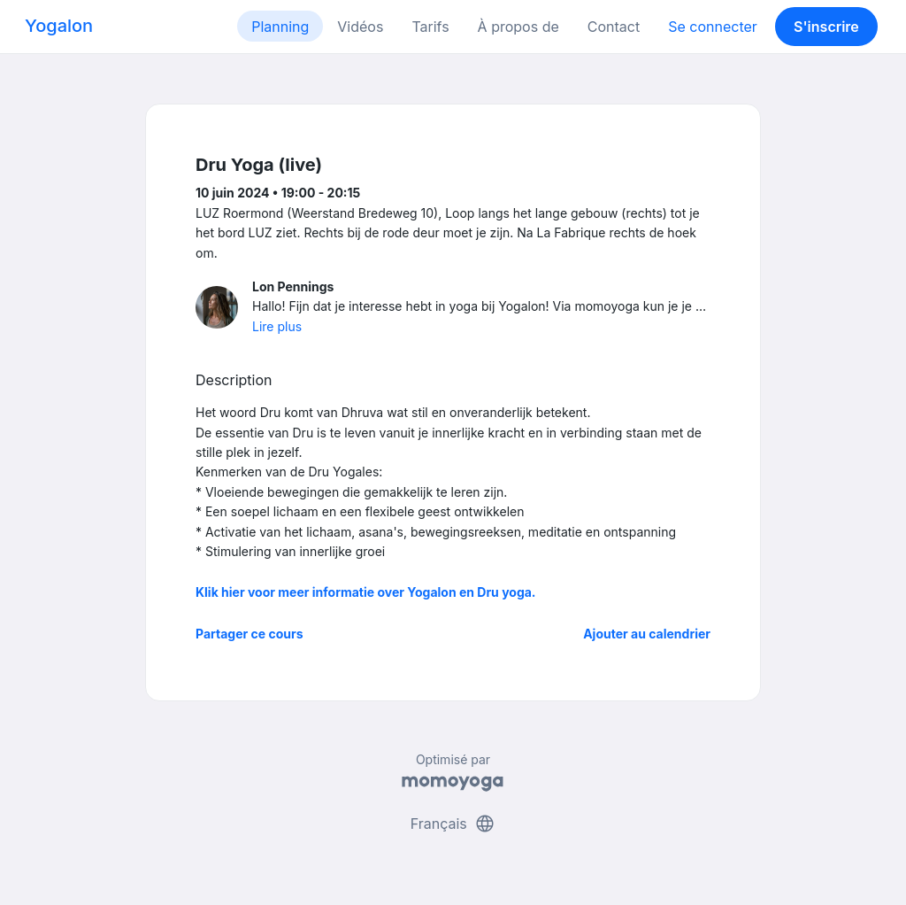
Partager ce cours (249, 633)
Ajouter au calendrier (646, 633)
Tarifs (430, 26)
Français (453, 823)
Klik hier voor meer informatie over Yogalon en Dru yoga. (366, 591)
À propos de (518, 26)
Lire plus (277, 326)
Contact (613, 26)
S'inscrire (826, 26)
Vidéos (360, 26)
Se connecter (712, 26)
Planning (280, 26)
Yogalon (59, 25)
